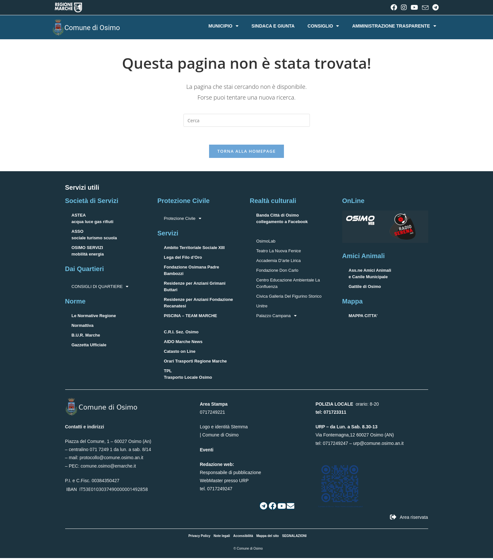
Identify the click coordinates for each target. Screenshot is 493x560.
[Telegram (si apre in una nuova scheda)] (434, 7)
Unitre (262, 307)
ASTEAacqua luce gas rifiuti (92, 220)
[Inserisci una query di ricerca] (246, 120)
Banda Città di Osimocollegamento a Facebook (282, 220)
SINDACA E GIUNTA (273, 26)
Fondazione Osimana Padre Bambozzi (191, 272)
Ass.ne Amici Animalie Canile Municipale (370, 275)
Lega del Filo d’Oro (183, 259)
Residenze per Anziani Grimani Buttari (195, 288)
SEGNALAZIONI (294, 538)
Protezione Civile (183, 220)
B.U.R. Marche (86, 337)
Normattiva (83, 327)
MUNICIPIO (223, 25)
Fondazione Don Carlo (277, 272)
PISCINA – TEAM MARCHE (190, 317)
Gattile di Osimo (365, 288)
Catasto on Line (180, 353)
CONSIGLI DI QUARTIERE (100, 288)
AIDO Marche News (183, 343)
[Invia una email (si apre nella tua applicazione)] (425, 7)
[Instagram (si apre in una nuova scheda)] (404, 7)
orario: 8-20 (347, 406)
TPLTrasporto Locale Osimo (188, 376)
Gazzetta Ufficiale (89, 346)
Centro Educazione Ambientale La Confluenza (288, 285)
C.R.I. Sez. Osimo (181, 333)
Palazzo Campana (276, 318)
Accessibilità (243, 538)
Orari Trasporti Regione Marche (195, 363)
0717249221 (212, 414)
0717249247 (335, 445)
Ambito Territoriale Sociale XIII (194, 249)
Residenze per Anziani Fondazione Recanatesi (198, 304)
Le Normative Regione (94, 317)
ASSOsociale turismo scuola (94, 236)
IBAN (71, 491)
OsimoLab (266, 243)
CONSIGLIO (323, 25)
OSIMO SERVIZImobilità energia (88, 252)
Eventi (206, 451)
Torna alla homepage (246, 153)
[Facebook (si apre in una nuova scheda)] (394, 7)
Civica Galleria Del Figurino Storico (289, 298)
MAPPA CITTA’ (363, 317)
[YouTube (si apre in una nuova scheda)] (414, 7)
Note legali (222, 538)
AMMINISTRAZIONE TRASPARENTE (394, 25)
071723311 (334, 414)
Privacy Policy (199, 538)
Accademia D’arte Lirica (278, 262)
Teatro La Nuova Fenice (278, 252)
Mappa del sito (267, 538)
